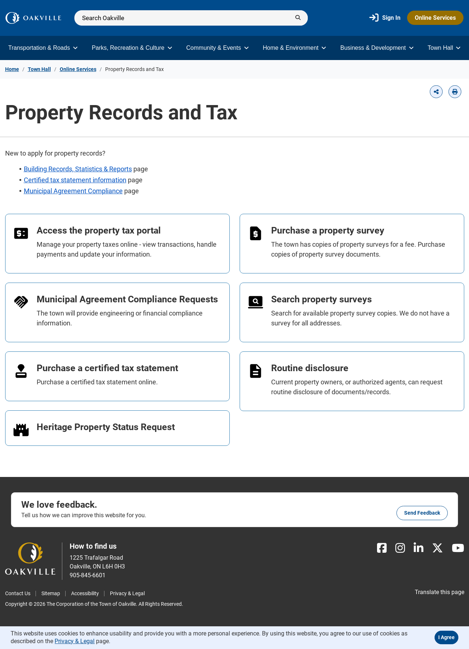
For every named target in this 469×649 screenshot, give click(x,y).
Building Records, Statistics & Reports (78, 169)
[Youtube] (458, 548)
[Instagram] (400, 548)
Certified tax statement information (75, 180)
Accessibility (85, 593)
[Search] (191, 18)
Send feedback (422, 513)
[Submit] (298, 18)
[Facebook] (382, 548)
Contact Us (17, 593)
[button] (436, 91)
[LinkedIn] (418, 548)
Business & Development (377, 48)
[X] (437, 548)
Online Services (435, 17)
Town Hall (444, 48)
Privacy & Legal (127, 593)
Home (12, 69)
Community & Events (217, 48)
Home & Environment (294, 48)
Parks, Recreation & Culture (132, 48)
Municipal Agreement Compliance (73, 191)
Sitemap (50, 593)
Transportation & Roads (43, 48)
